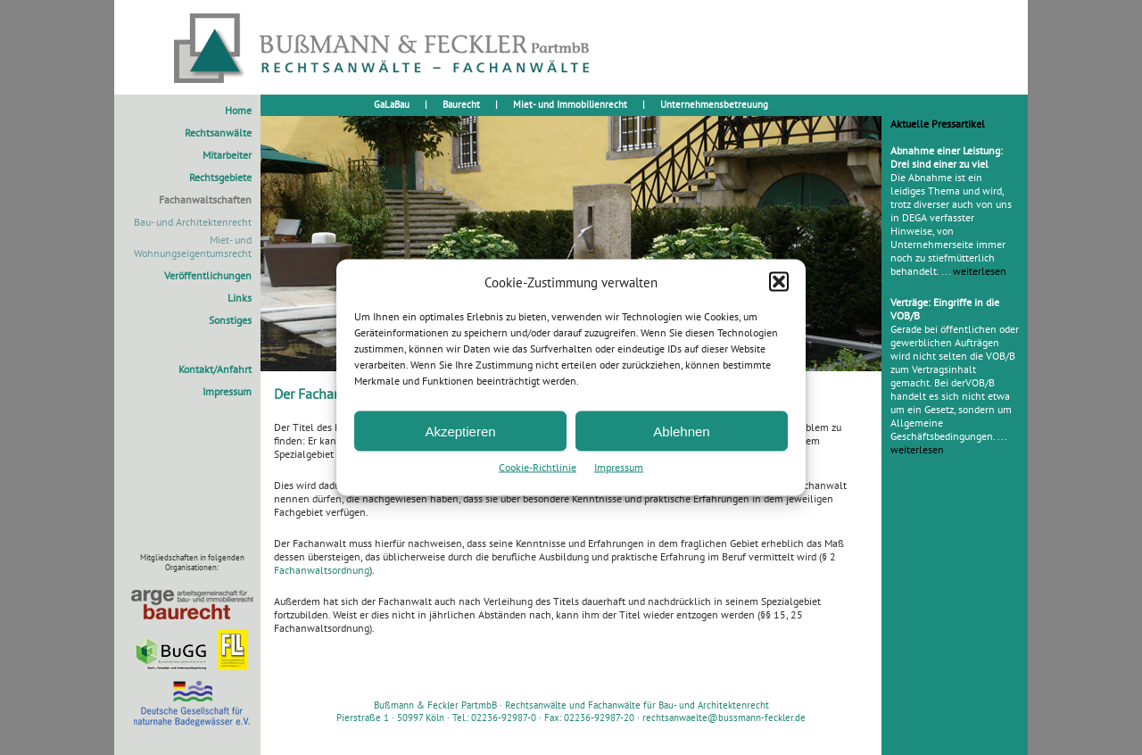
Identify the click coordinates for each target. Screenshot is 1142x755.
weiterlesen (979, 271)
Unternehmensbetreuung (714, 104)
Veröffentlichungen (208, 275)
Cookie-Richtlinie (537, 467)
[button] (779, 282)
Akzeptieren (460, 430)
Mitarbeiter (227, 155)
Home (238, 110)
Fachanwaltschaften (205, 199)
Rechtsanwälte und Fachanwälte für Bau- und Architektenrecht (637, 705)
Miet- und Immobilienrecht (570, 104)
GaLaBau (392, 104)
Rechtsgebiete (220, 177)
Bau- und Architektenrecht (193, 221)
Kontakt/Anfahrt (215, 369)
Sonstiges (230, 320)
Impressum (618, 467)
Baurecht (461, 104)
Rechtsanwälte (218, 132)
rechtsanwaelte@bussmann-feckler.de (724, 717)
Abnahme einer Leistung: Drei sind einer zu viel (946, 157)
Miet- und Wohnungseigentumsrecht (193, 246)
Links (240, 297)
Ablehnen (681, 430)
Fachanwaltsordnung (321, 570)
